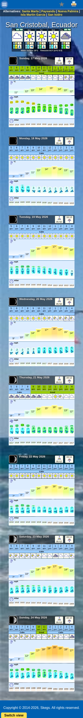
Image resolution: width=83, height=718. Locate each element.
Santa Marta (30, 11)
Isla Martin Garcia (33, 14)
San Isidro (55, 14)
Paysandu (48, 11)
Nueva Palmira (68, 11)
